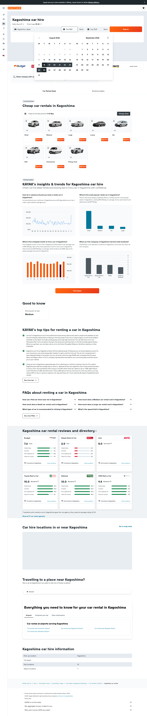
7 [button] (59, 54)
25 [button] (44, 70)
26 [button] (49, 70)
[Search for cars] (3, 24)
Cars (35, 683)
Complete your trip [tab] (41, 615)
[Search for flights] (3, 14)
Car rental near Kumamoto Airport (38, 628)
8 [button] (64, 54)
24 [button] (39, 70)
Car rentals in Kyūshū (96, 683)
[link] (77, 290)
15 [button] (65, 60)
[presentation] (96, 431)
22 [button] (65, 65)
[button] (144, 2)
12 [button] (49, 60)
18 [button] (44, 65)
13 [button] (54, 60)
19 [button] (49, 65)
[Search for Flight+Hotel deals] (3, 28)
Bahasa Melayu (93, 2)
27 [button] (54, 70)
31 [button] (39, 75)
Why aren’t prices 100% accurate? (78, 710)
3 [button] (39, 54)
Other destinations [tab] (58, 615)
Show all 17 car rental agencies (33, 516)
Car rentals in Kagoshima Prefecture (76, 683)
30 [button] (70, 70)
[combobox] (18, 24)
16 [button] (70, 60)
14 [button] (59, 60)
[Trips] (3, 49)
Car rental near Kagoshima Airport (72, 628)
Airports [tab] (29, 615)
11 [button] (44, 60)
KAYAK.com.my (26, 683)
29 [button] (65, 70)
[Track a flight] (3, 39)
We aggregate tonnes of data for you (78, 706)
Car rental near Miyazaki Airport (104, 628)
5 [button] (49, 54)
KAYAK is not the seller (78, 702)
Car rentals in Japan (57, 683)
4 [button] (44, 54)
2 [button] (87, 49)
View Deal (39, 139)
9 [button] (87, 54)
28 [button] (60, 70)
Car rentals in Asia (44, 683)
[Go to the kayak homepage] (14, 8)
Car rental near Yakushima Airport (38, 631)
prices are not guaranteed (65, 696)
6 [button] (54, 54)
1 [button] (64, 49)
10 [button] (39, 60)
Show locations (51, 463)
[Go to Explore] (3, 34)
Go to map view (125, 526)
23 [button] (70, 65)
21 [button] (59, 65)
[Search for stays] (3, 19)
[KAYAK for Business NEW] (3, 43)
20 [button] (54, 65)
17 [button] (39, 65)
